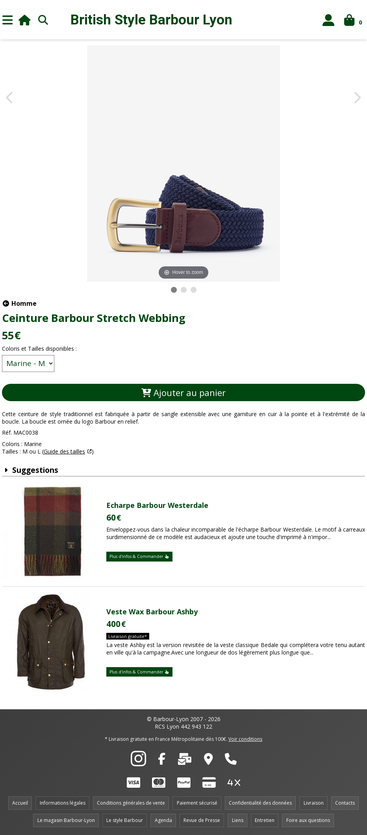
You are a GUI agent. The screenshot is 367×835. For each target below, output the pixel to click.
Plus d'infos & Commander (139, 556)
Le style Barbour (124, 820)
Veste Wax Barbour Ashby (152, 611)
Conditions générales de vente (131, 803)
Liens (237, 820)
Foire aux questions (308, 820)
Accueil (20, 803)
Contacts (345, 803)
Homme (19, 303)
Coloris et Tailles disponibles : (39, 348)
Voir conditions (245, 739)
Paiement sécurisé (197, 803)
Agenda (163, 820)
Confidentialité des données (260, 803)
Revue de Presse (202, 820)
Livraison (314, 803)
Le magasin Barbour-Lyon (66, 820)
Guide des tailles (64, 451)
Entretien (264, 820)
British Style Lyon (151, 20)
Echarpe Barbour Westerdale (157, 505)
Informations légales (62, 803)
